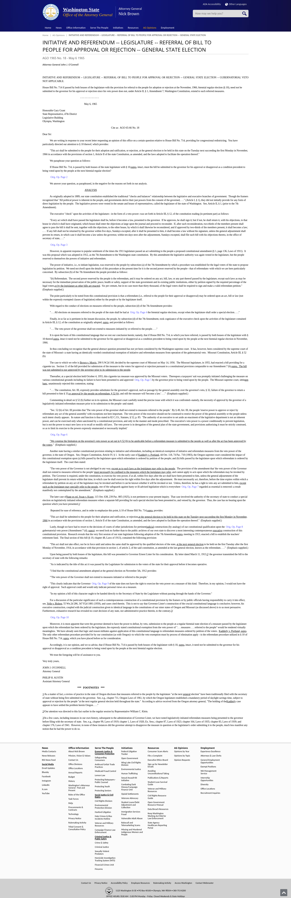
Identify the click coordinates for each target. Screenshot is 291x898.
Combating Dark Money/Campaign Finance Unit (129, 787)
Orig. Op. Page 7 (190, 486)
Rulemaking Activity (77, 823)
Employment (167, 27)
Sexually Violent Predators (102, 852)
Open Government (129, 758)
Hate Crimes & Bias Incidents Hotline (103, 817)
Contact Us (73, 760)
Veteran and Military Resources (104, 824)
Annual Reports (75, 772)
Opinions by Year (181, 751)
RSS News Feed (48, 760)
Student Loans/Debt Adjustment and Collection (130, 805)
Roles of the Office (76, 795)
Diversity (204, 784)
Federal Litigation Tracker (129, 752)
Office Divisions (75, 764)
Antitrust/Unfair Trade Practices (105, 765)
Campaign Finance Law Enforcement (105, 831)
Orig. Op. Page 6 (58, 434)
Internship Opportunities (207, 779)
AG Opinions (149, 27)
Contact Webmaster (205, 883)
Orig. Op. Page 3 (58, 244)
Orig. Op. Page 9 (100, 583)
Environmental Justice (131, 769)
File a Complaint (155, 756)
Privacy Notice (74, 818)
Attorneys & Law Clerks (211, 756)
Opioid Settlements (130, 794)
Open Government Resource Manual (156, 803)
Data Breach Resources (158, 809)
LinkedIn (46, 785)
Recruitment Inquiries (210, 793)
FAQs (70, 803)
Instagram (46, 781)
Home (48, 27)
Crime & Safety (101, 843)
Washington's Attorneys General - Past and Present (79, 788)
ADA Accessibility (212, 4)
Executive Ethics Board (158, 760)
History (71, 781)
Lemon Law (100, 775)
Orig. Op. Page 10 (59, 617)
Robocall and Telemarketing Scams (130, 824)
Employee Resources (140, 883)
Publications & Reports (158, 778)
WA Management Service (208, 772)
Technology (73, 814)
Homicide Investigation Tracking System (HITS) (105, 859)
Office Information (76, 27)
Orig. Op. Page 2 (58, 177)
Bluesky (45, 772)
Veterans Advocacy (129, 798)
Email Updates (48, 768)
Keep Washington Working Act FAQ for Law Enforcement (157, 816)
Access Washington (183, 883)
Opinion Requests (182, 760)
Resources (133, 27)
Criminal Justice (102, 847)
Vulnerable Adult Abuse (132, 818)
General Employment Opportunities (210, 761)
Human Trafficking (129, 773)
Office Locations (75, 768)
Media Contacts (49, 751)
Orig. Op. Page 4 (138, 312)
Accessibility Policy (119, 883)
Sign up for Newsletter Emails (158, 765)
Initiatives (118, 27)
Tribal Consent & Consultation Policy (77, 828)
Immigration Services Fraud (130, 813)
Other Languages (236, 4)
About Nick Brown (76, 751)
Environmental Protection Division (103, 806)
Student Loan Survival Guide (157, 783)
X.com (45, 789)
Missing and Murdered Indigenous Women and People (132, 832)
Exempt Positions (208, 767)
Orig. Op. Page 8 (234, 526)
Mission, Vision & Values (79, 756)
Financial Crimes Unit (104, 865)
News (59, 27)
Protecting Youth (102, 786)
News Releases (48, 756)
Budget (71, 777)
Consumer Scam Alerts (158, 751)
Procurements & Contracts (75, 808)
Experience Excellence (210, 751)
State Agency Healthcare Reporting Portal (157, 825)
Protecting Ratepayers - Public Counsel (105, 781)
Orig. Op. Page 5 (143, 379)
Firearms (99, 869)
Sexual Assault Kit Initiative (129, 779)
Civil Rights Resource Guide (157, 796)
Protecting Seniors (103, 790)
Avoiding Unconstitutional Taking (158, 772)
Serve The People (99, 27)
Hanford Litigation (103, 812)
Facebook (46, 776)
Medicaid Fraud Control (105, 771)
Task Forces (73, 799)
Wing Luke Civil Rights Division (131, 763)
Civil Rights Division (103, 801)
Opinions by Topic (182, 756)
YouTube (46, 793)
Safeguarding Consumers (101, 758)
